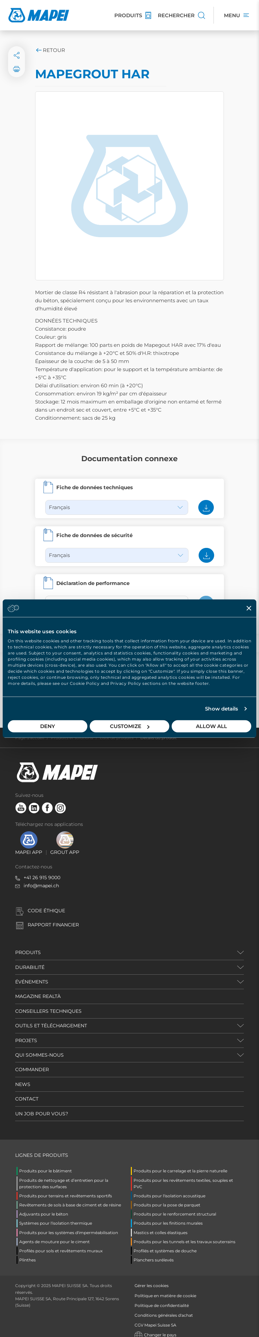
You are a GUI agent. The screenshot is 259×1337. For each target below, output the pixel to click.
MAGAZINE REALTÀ (38, 988)
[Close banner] (249, 608)
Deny (47, 726)
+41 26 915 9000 (42, 869)
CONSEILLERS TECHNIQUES (48, 1003)
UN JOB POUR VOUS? (41, 1106)
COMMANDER (32, 1061)
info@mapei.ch (41, 877)
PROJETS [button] (26, 1032)
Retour (50, 50)
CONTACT (26, 1091)
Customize (129, 726)
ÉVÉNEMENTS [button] (31, 974)
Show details (221, 708)
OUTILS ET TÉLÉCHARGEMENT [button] (51, 1017)
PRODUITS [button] (28, 944)
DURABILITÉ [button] (30, 959)
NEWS (22, 1076)
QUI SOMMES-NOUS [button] (39, 1047)
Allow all (211, 726)
